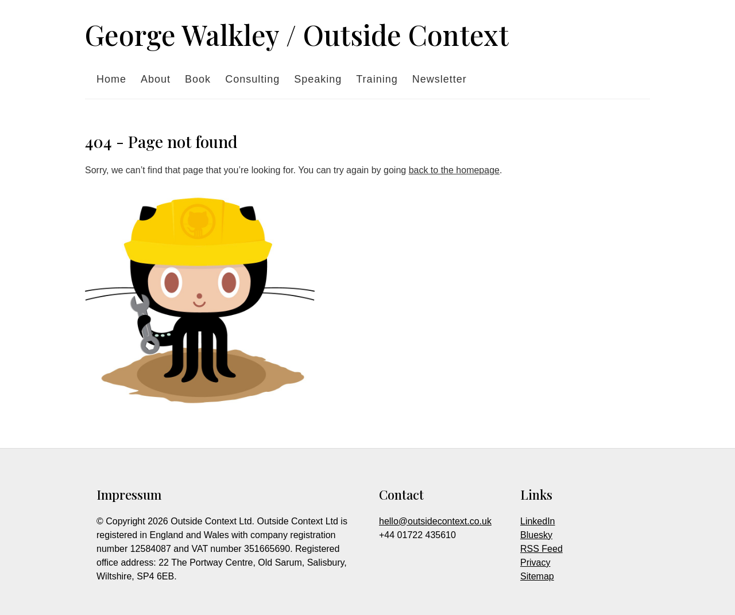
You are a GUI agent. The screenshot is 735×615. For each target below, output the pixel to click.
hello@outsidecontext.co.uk (435, 521)
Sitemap (537, 576)
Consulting (252, 79)
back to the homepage (454, 170)
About (156, 79)
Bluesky (536, 535)
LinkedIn (537, 521)
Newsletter (439, 79)
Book (198, 79)
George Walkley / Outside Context (297, 34)
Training (376, 79)
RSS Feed (541, 549)
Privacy (535, 562)
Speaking (318, 79)
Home (111, 79)
